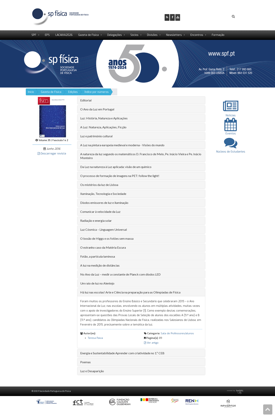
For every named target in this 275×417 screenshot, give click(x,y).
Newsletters (174, 35)
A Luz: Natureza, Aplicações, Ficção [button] (103, 127)
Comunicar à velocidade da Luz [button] (100, 211)
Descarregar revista (52, 153)
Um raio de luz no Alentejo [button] (97, 283)
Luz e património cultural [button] (96, 136)
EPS (47, 35)
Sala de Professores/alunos (177, 333)
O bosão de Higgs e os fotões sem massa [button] (106, 238)
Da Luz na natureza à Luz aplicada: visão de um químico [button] (115, 167)
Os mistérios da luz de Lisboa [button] (99, 184)
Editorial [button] (85, 100)
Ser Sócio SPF (196, 16)
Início (31, 92)
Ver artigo (151, 342)
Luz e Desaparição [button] (92, 371)
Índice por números (97, 92)
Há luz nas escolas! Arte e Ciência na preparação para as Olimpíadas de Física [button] (130, 292)
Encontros (196, 35)
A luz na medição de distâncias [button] (100, 265)
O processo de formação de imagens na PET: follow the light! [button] (119, 176)
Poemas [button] (85, 362)
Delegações (114, 35)
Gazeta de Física (88, 35)
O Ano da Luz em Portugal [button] (97, 109)
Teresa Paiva (95, 338)
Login (218, 16)
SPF (34, 35)
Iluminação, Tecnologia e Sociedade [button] (103, 193)
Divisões (152, 35)
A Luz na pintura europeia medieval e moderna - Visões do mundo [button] (122, 145)
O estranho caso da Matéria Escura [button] (103, 247)
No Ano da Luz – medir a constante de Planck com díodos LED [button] (120, 274)
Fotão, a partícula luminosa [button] (97, 256)
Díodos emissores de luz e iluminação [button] (104, 202)
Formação (218, 35)
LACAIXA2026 (64, 35)
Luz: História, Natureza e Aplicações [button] (104, 118)
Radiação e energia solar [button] (96, 220)
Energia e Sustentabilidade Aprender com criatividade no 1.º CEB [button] (122, 353)
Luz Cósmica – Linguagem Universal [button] (103, 229)
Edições (73, 92)
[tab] (141, 100)
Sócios (134, 35)
